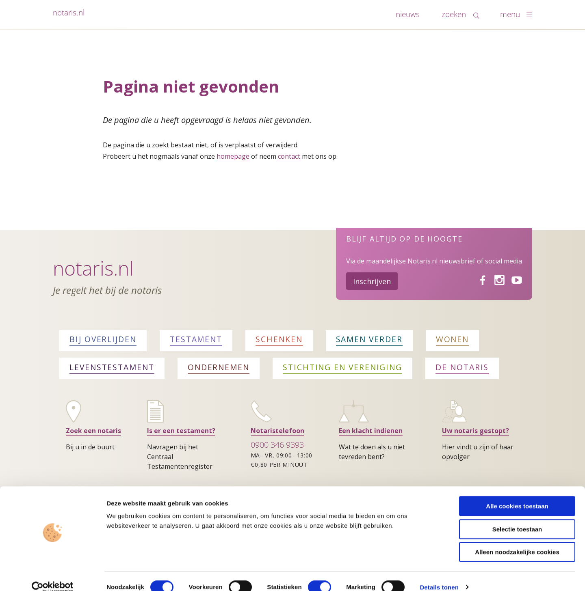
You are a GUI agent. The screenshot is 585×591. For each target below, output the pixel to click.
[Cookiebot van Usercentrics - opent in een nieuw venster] (52, 575)
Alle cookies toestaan (517, 493)
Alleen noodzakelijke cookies (517, 539)
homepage (233, 156)
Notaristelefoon (277, 430)
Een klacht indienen (371, 430)
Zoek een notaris (93, 430)
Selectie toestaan (517, 516)
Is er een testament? (181, 430)
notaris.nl (68, 12)
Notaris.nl (93, 268)
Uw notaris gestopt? (475, 430)
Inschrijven (372, 281)
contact (289, 156)
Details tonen (439, 575)
